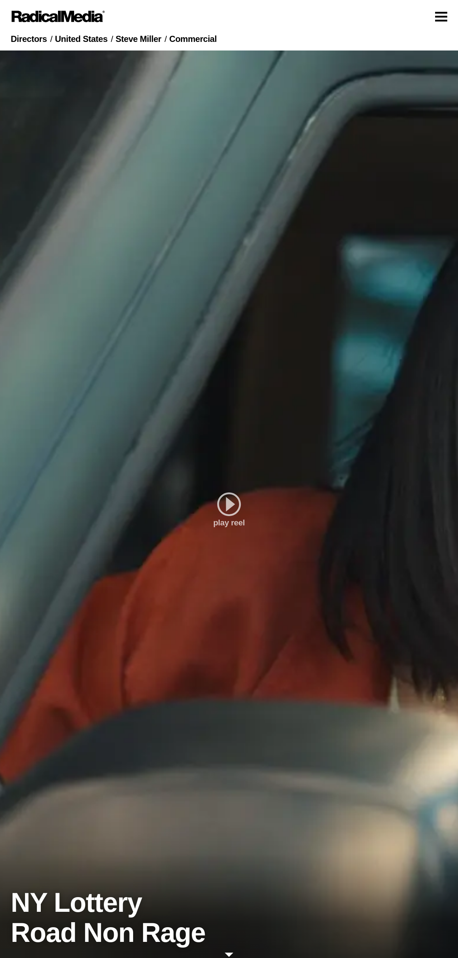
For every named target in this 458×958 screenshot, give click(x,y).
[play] (229, 504)
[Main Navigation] (229, 16)
